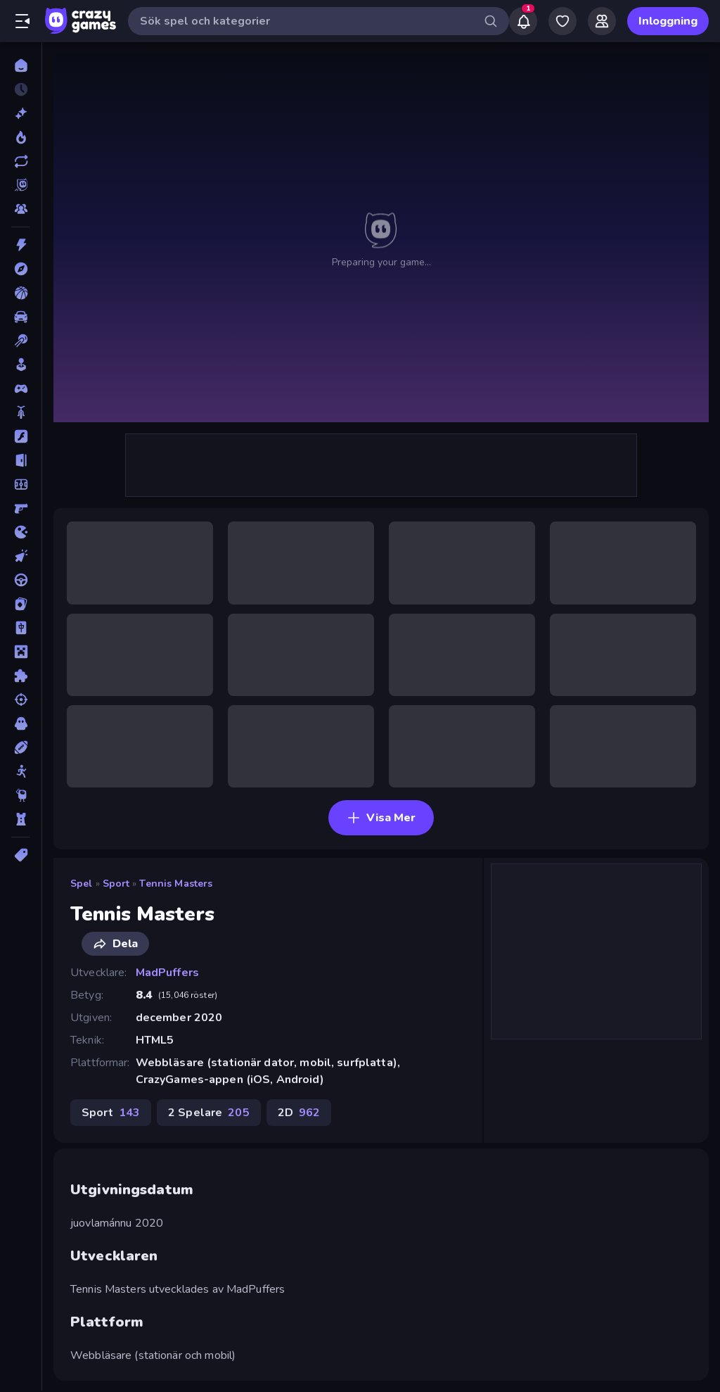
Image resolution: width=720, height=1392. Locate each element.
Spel (81, 883)
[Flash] (20, 436)
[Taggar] (20, 855)
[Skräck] (20, 723)
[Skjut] (20, 699)
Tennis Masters (175, 883)
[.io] (20, 532)
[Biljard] (20, 341)
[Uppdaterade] (20, 161)
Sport (116, 883)
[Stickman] (20, 771)
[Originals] (20, 185)
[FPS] (20, 508)
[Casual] (20, 365)
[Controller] (20, 388)
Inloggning (668, 21)
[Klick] (20, 556)
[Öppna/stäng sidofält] (22, 21)
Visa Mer (381, 817)
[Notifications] (523, 21)
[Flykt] (20, 460)
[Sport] (20, 747)
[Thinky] (20, 795)
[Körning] (20, 580)
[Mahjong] (20, 628)
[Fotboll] (20, 484)
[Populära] (20, 137)
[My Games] (562, 21)
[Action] (20, 245)
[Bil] (20, 317)
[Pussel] (20, 676)
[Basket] (20, 293)
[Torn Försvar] (20, 819)
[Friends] (602, 21)
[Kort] (20, 604)
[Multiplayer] (20, 209)
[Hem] (20, 65)
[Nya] (20, 113)
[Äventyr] (20, 269)
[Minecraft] (20, 652)
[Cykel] (20, 412)
